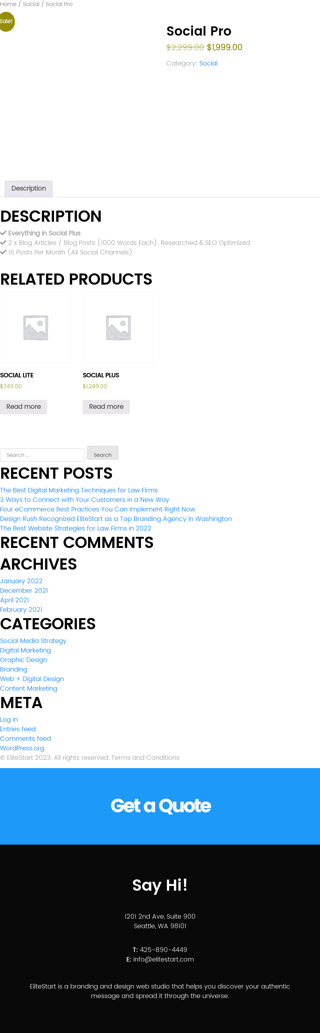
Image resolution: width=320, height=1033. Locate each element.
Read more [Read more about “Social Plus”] (106, 407)
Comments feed (25, 739)
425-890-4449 (163, 950)
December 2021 (24, 591)
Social (208, 63)
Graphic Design (23, 660)
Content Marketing (28, 689)
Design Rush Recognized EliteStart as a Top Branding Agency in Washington (116, 519)
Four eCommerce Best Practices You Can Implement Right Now (97, 509)
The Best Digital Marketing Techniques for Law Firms (79, 490)
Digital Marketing (25, 650)
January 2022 (21, 581)
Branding (13, 670)
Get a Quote (160, 806)
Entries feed (18, 729)
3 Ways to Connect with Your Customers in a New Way (84, 500)
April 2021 (14, 600)
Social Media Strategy (33, 641)
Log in (9, 720)
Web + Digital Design (32, 679)
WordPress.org (22, 748)
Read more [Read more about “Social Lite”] (23, 407)
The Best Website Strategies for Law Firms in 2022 (75, 528)
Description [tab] (28, 189)
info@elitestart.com (163, 960)
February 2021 (21, 610)
